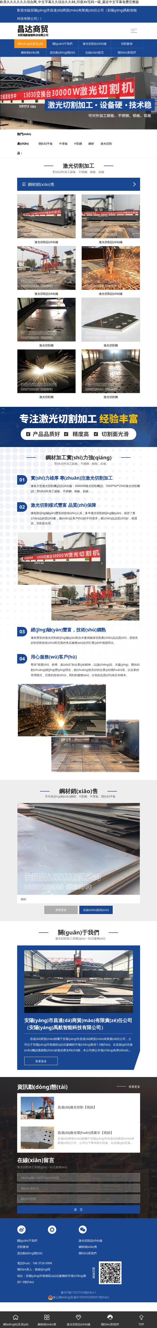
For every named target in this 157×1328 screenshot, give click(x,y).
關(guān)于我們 (62, 44)
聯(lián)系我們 (127, 52)
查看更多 (61, 910)
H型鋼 (81, 144)
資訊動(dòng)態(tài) (62, 52)
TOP (141, 1318)
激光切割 (109, 144)
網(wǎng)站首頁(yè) (30, 44)
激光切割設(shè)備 (94, 44)
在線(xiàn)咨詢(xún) (96, 910)
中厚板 (66, 144)
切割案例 (126, 44)
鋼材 (94, 144)
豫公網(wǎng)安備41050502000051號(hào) (78, 1297)
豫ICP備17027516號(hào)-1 (78, 1292)
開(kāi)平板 (48, 144)
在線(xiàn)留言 (94, 52)
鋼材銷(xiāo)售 (30, 52)
